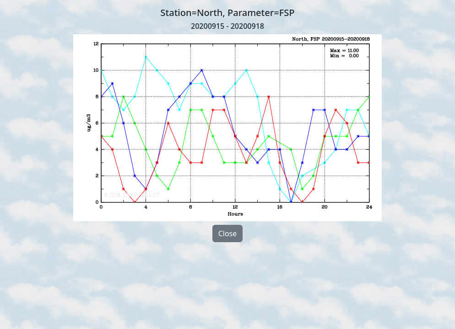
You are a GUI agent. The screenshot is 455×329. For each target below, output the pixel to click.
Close (227, 233)
